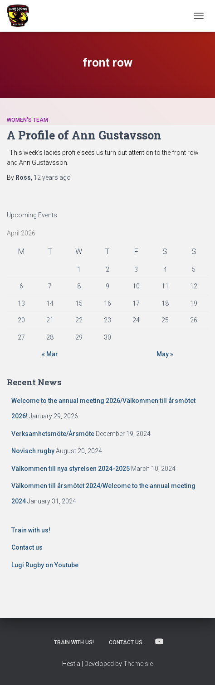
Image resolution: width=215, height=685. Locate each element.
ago (52, 177)
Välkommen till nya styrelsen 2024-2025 (70, 468)
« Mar (50, 354)
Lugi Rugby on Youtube (44, 565)
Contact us (27, 547)
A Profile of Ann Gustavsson (84, 135)
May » (164, 354)
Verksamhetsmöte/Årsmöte (52, 433)
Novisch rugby (32, 451)
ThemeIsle (138, 663)
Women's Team (27, 120)
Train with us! (30, 530)
